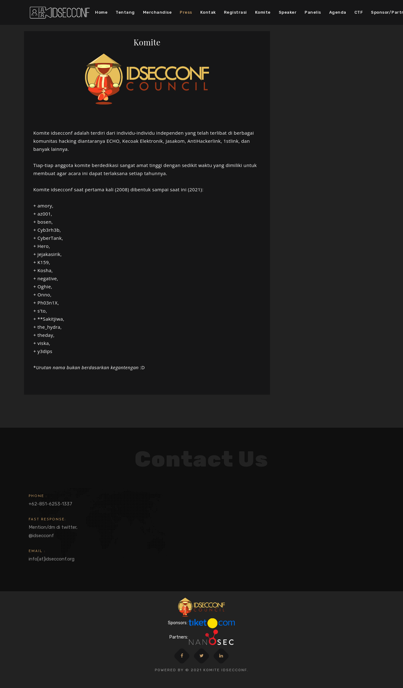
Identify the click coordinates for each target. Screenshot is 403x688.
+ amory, (43, 205)
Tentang (125, 12)
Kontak (208, 12)
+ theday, (44, 335)
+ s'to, (40, 311)
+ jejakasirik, (47, 254)
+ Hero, (41, 246)
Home (101, 12)
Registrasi (235, 12)
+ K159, (41, 262)
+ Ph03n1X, (46, 303)
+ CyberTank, (48, 238)
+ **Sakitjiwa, (48, 319)
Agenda (337, 12)
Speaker (288, 12)
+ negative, (45, 278)
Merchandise (157, 12)
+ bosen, (43, 222)
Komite (263, 12)
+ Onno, (42, 294)
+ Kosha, (43, 270)
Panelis (313, 12)
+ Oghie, (42, 286)
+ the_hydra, (47, 327)
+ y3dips (42, 351)
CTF (358, 12)
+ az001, (42, 214)
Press (186, 12)
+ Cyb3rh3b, (47, 230)
